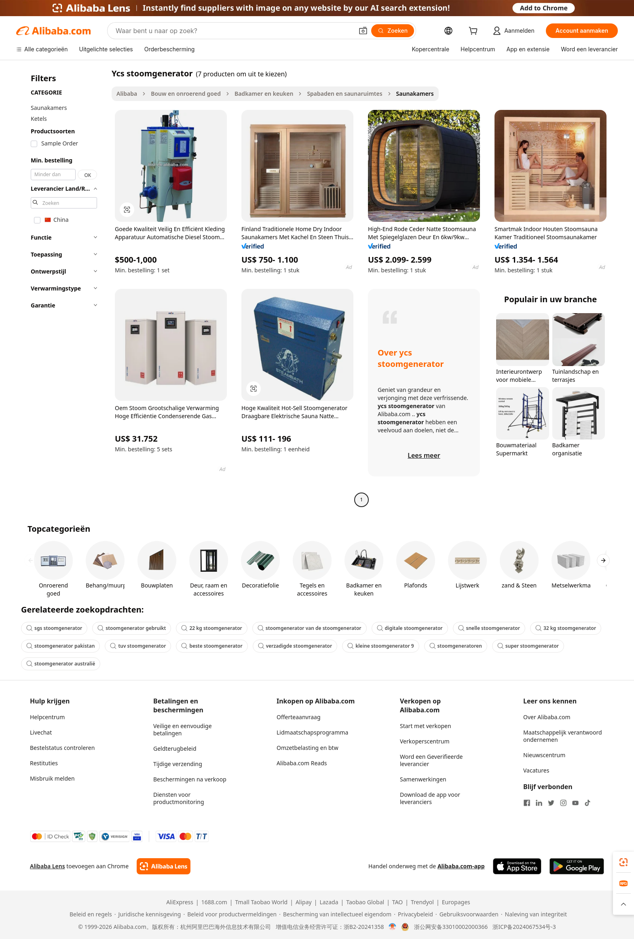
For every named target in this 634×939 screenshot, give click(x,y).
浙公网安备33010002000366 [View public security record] (451, 927)
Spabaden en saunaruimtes (344, 93)
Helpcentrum (47, 717)
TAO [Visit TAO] (397, 902)
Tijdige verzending (177, 764)
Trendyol (422, 902)
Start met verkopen (425, 726)
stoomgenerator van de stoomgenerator (309, 628)
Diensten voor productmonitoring (178, 798)
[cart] (475, 31)
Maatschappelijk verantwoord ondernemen (562, 735)
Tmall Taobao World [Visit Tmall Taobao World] (261, 902)
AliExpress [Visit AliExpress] (179, 902)
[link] (623, 862)
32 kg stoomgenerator (565, 628)
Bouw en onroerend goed (186, 93)
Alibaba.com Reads (302, 763)
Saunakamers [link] (415, 93)
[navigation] (61, 287)
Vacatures (536, 770)
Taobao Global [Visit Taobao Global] (365, 902)
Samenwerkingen (423, 779)
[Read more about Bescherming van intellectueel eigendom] (335, 914)
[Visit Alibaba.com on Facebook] (526, 802)
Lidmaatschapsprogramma (312, 732)
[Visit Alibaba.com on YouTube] (575, 802)
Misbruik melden (52, 778)
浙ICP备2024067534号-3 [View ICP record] (524, 927)
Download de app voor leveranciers (430, 798)
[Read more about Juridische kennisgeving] (147, 914)
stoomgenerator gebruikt (131, 628)
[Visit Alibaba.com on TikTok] (587, 802)
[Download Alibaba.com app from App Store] (517, 866)
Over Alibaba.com (547, 717)
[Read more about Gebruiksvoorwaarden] (467, 914)
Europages (456, 902)
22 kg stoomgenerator (211, 628)
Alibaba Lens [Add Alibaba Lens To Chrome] (47, 866)
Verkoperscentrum (425, 741)
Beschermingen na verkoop (189, 779)
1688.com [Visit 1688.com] (214, 902)
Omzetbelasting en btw (307, 748)
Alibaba (126, 93)
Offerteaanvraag (299, 717)
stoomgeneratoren (455, 645)
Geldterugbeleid (175, 748)
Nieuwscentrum (544, 755)
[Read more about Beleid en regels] (89, 914)
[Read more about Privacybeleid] (413, 914)
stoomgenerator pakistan (60, 645)
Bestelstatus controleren (62, 748)
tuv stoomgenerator (138, 645)
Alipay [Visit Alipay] (304, 902)
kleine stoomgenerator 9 (380, 645)
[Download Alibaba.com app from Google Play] (576, 866)
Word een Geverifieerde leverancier (431, 760)
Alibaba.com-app (461, 866)
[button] (363, 30)
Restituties (44, 763)
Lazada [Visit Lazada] (328, 902)
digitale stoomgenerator (410, 628)
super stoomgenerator (528, 645)
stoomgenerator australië (60, 663)
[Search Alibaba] (234, 30)
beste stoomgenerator (211, 645)
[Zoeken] (392, 30)
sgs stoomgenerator (54, 628)
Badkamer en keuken (264, 93)
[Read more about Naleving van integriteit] (534, 914)
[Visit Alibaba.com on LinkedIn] (539, 802)
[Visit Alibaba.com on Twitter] (551, 802)
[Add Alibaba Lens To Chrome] (163, 866)
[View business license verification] (392, 927)
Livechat (41, 732)
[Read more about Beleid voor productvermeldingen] (230, 914)
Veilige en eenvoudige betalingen (182, 729)
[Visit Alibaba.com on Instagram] (563, 802)
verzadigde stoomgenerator (295, 645)
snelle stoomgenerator (489, 628)
